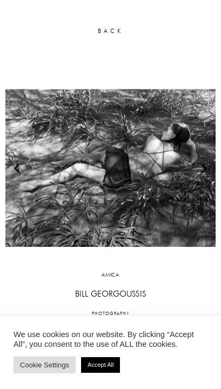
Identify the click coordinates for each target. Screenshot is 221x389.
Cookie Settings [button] (44, 365)
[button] (17, 168)
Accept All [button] (100, 364)
